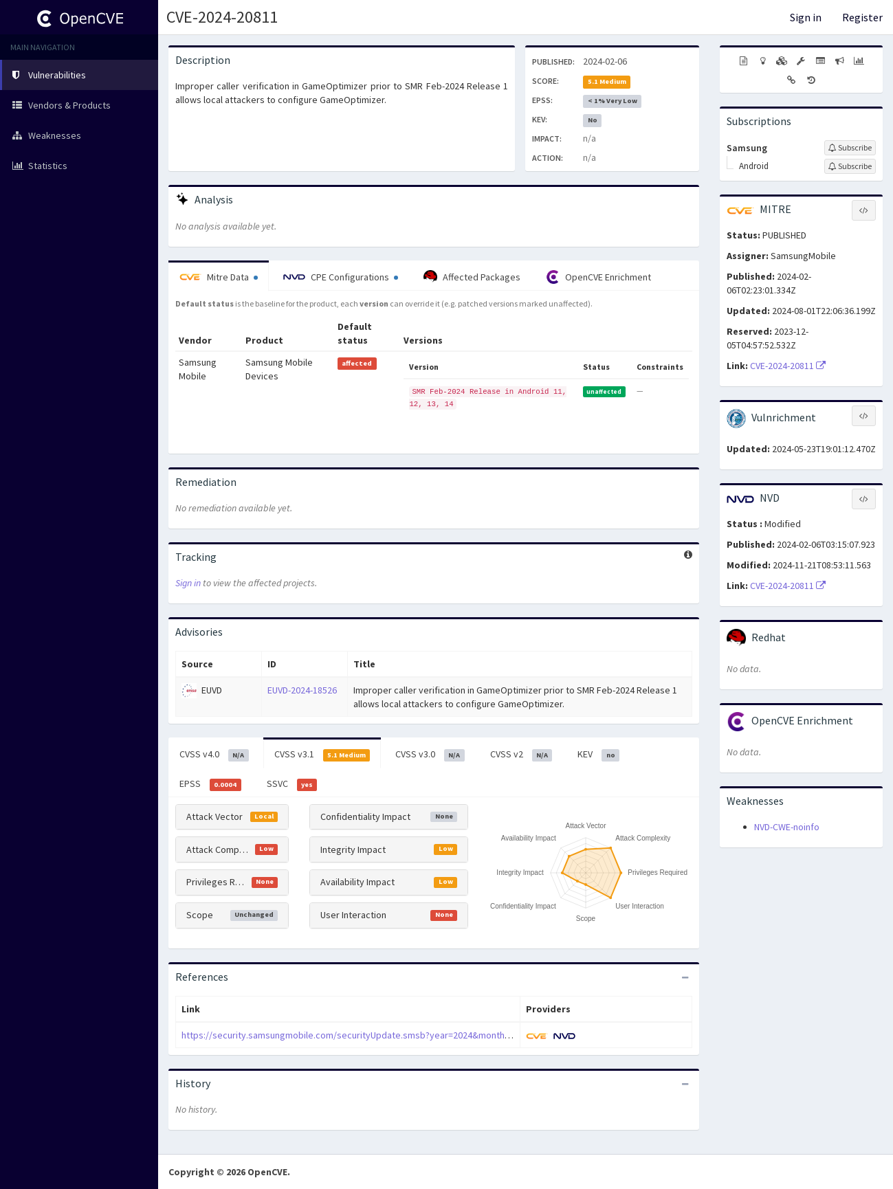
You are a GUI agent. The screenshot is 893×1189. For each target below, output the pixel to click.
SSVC (292, 784)
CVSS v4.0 (214, 755)
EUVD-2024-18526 (302, 690)
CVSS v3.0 (430, 755)
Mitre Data (218, 277)
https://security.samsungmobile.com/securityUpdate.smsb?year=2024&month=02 (350, 1035)
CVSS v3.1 (322, 755)
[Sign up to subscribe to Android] (850, 166)
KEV (598, 755)
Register (862, 17)
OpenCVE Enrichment (598, 277)
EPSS (210, 784)
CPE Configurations (340, 277)
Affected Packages (471, 277)
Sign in (806, 17)
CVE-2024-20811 (222, 16)
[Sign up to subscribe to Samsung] (850, 147)
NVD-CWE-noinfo (786, 827)
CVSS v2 (521, 755)
